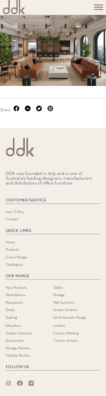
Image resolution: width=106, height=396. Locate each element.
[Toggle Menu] (98, 9)
